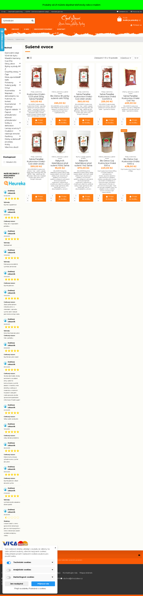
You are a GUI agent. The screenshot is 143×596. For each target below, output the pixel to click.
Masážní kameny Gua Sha (12, 59)
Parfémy (9, 136)
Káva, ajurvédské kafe (12, 78)
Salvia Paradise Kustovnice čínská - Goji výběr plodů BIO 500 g (83, 97)
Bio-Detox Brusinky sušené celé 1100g (59, 97)
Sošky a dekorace (9, 124)
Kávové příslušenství (10, 118)
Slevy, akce (10, 63)
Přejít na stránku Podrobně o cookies (30, 588)
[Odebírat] (139, 555)
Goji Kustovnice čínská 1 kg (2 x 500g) (130, 170)
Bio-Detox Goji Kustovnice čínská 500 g (107, 163)
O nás (3, 11)
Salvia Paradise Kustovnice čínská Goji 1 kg (130, 98)
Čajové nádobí (11, 109)
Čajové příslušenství (10, 113)
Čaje (7, 74)
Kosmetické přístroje (10, 105)
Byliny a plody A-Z (12, 67)
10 (136, 58)
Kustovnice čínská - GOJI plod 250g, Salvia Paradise (36, 96)
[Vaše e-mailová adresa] (69, 555)
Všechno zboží (11, 147)
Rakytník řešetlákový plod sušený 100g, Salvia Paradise (60, 164)
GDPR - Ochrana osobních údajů (37, 11)
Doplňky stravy (11, 72)
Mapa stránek (86, 573)
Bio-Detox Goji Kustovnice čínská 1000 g (130, 161)
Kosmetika (10, 90)
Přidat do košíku (39, 121)
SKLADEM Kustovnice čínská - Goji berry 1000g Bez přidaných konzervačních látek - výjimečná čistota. (130, 108)
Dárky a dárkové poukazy (12, 140)
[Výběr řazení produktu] (125, 58)
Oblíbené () (122, 11)
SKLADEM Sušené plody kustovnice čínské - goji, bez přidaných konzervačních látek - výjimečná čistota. (107, 107)
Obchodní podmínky (15, 11)
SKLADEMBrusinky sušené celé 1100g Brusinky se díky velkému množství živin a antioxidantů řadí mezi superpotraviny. (60, 109)
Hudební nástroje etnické (12, 132)
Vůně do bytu (11, 55)
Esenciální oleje (12, 53)
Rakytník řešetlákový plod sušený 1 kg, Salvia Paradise (83, 164)
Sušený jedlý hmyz (10, 86)
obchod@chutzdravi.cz (73, 578)
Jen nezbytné (16, 584)
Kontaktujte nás (57, 11)
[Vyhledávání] (32, 21)
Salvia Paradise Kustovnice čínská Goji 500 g (107, 96)
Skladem (11, 162)
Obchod (7, 48)
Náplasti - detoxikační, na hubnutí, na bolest (12, 97)
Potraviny (9, 82)
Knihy (7, 144)
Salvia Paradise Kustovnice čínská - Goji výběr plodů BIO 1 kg (36, 162)
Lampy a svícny (12, 128)
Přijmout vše (43, 584)
